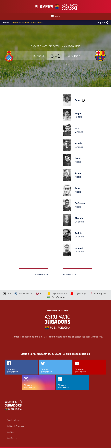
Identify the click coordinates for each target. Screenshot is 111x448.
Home (6, 22)
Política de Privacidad (15, 426)
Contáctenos (12, 438)
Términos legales (14, 420)
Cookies (10, 432)
